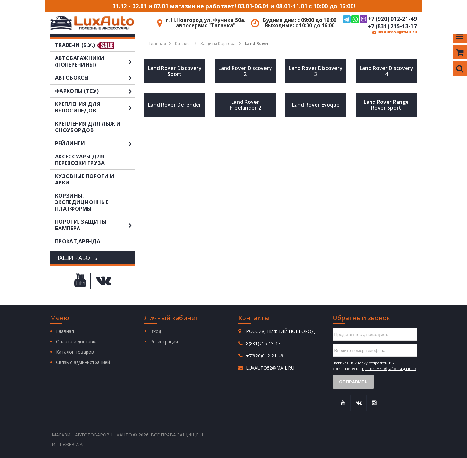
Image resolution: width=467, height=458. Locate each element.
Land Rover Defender (174, 104)
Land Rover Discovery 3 (316, 71)
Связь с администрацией (83, 362)
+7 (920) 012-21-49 (380, 19)
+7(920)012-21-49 (264, 356)
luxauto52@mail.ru (394, 32)
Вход (155, 331)
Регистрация (164, 341)
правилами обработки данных (389, 368)
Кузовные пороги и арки (84, 179)
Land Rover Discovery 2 (245, 71)
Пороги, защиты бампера (95, 225)
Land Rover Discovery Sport (175, 71)
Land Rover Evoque (316, 104)
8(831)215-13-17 (263, 343)
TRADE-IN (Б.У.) (75, 45)
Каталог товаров (75, 352)
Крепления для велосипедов (95, 107)
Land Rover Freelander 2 (245, 104)
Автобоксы (95, 77)
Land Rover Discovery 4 (386, 71)
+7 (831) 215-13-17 (392, 26)
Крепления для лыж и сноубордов (88, 127)
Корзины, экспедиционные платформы (81, 202)
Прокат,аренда (77, 241)
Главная (65, 331)
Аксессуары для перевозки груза (80, 159)
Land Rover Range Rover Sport (386, 104)
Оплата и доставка (77, 341)
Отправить (353, 382)
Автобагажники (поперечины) (95, 61)
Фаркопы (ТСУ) (95, 90)
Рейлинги (95, 143)
